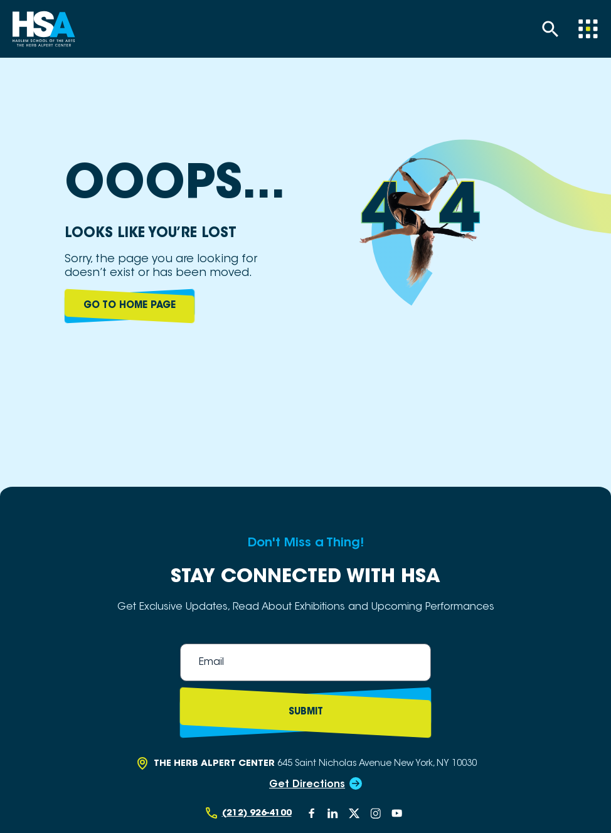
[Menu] (587, 28)
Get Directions (307, 785)
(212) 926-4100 (257, 813)
